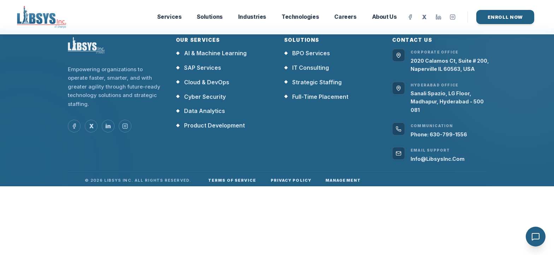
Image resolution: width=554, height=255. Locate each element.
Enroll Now (505, 17)
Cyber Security (201, 96)
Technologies (300, 16)
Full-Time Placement (316, 96)
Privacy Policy (291, 180)
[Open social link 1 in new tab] (74, 126)
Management (343, 180)
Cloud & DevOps (202, 82)
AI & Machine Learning (211, 53)
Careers (345, 16)
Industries (252, 16)
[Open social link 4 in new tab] (125, 126)
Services (169, 16)
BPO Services (307, 53)
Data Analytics (200, 110)
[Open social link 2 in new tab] (91, 126)
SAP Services (198, 67)
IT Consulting (306, 67)
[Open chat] (536, 236)
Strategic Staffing (313, 82)
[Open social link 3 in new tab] (108, 126)
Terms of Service (232, 180)
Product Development (210, 125)
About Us (384, 16)
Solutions (210, 16)
